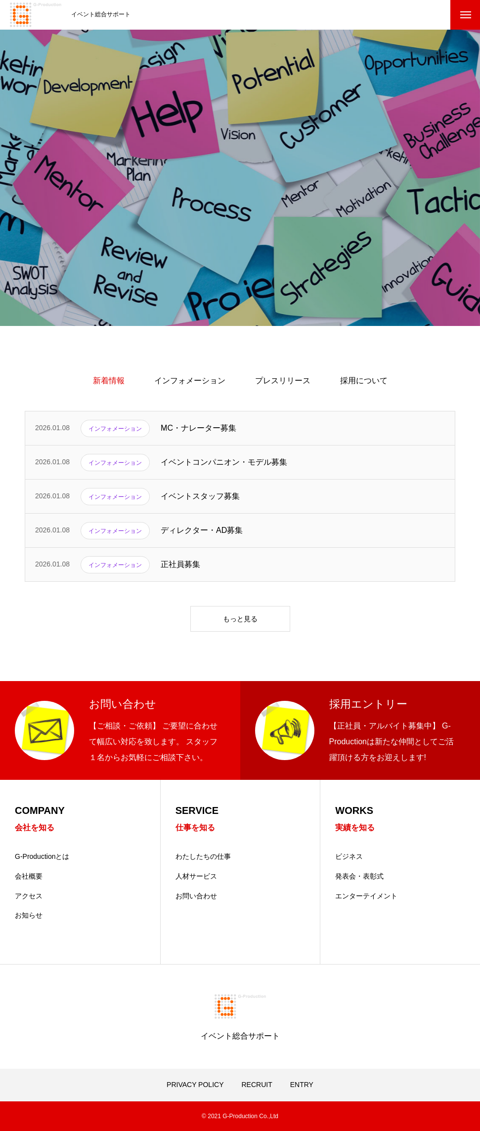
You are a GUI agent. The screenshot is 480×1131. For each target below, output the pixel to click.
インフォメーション (189, 380)
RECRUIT (256, 1085)
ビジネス (349, 856)
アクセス (29, 896)
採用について (364, 380)
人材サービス (196, 876)
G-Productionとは (42, 856)
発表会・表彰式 (359, 876)
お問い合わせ (196, 896)
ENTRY (301, 1085)
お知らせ (29, 915)
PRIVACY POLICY (195, 1085)
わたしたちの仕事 (203, 856)
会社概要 (29, 876)
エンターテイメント (366, 896)
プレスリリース (282, 380)
